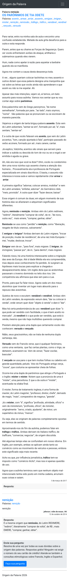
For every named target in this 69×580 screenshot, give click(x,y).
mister (5, 22)
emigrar (48, 18)
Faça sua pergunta (15, 563)
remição (14, 22)
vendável (52, 22)
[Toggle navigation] (62, 4)
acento (15, 18)
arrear (23, 18)
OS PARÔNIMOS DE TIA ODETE (23, 15)
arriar (30, 18)
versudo (17, 25)
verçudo (7, 25)
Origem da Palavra (14, 4)
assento (39, 18)
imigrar (57, 18)
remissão (24, 22)
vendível (62, 22)
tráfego (34, 22)
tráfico (43, 22)
